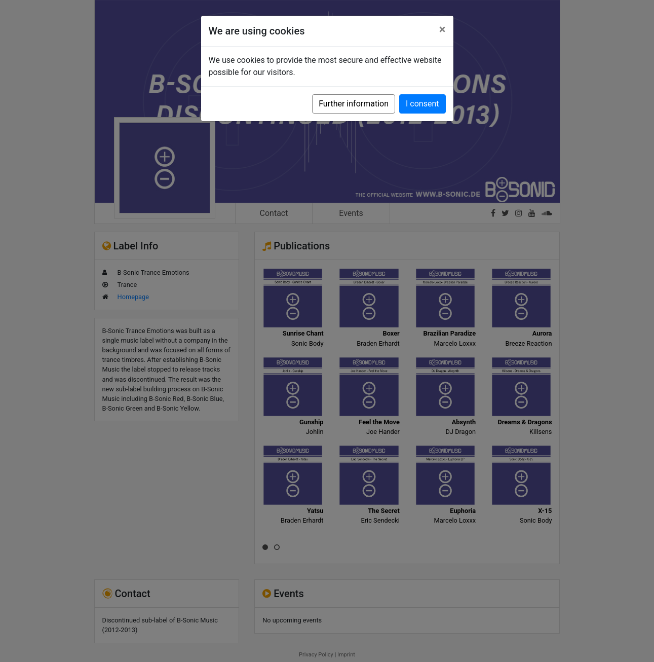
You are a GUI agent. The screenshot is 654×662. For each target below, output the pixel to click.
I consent (422, 103)
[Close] (442, 29)
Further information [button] (354, 103)
